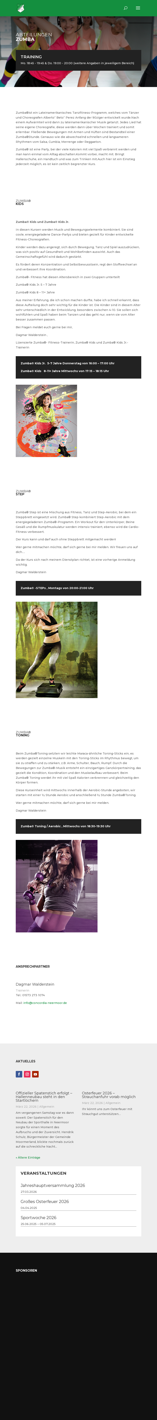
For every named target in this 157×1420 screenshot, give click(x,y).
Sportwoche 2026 (38, 1217)
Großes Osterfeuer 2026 (45, 1201)
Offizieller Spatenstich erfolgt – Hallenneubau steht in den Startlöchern (44, 1097)
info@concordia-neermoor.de (45, 1003)
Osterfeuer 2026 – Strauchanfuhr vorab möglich (109, 1095)
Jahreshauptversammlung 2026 (53, 1185)
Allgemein (46, 1106)
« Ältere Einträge (28, 1157)
